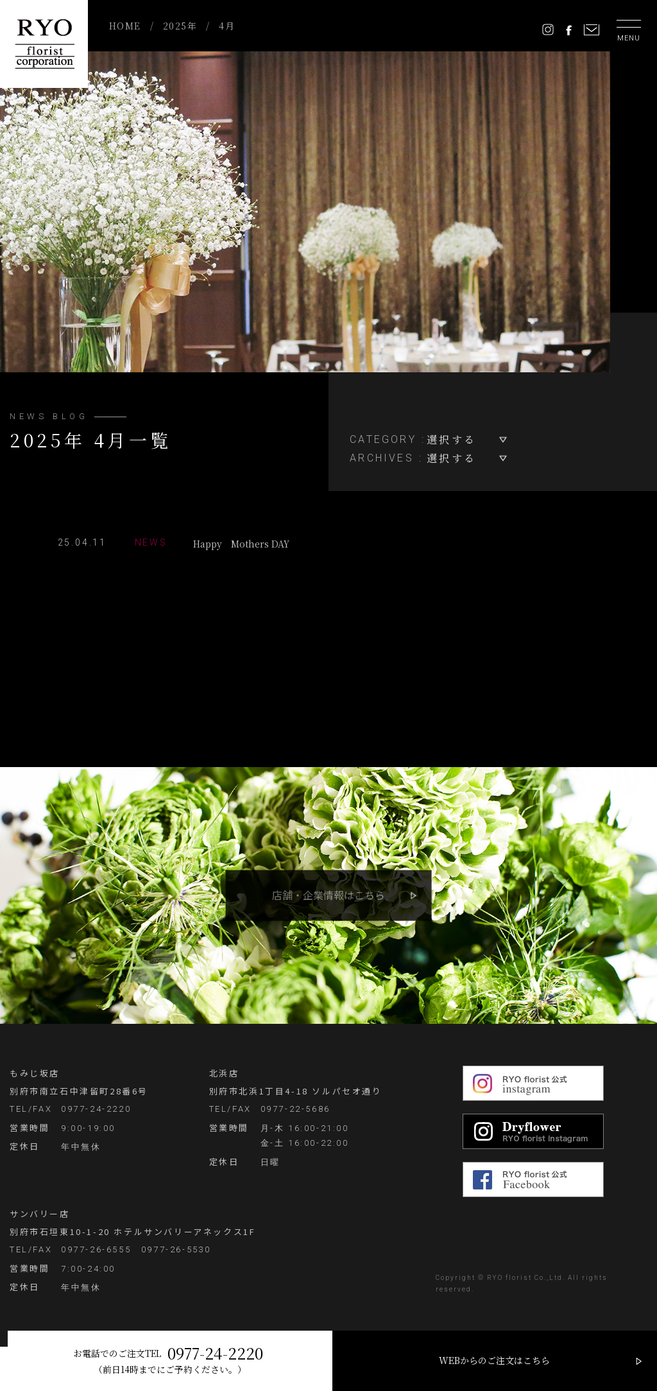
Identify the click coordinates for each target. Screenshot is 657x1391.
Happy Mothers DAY (176, 543)
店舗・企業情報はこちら (328, 895)
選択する (451, 439)
